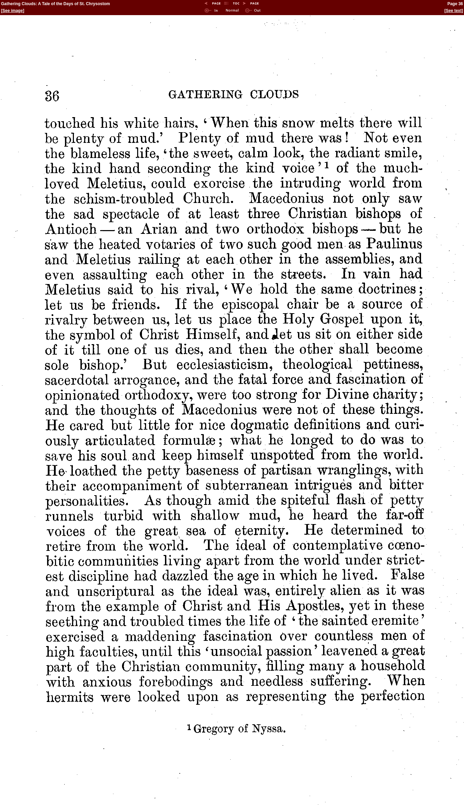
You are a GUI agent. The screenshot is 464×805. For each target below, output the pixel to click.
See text (454, 10)
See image (12, 10)
